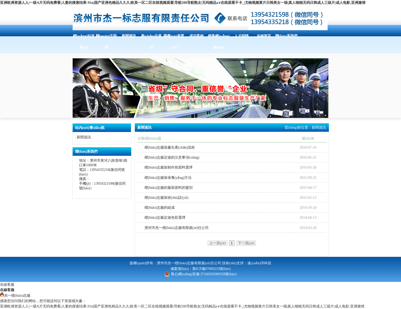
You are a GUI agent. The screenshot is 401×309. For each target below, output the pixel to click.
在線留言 (264, 36)
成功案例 (196, 36)
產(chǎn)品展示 (151, 41)
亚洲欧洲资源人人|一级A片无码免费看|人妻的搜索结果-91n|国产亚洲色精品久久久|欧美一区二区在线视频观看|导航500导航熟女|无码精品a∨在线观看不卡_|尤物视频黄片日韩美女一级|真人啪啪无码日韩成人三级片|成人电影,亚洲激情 (182, 3)
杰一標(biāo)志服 (15, 295)
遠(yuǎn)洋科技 (259, 263)
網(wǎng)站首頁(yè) (83, 41)
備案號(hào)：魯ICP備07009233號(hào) (201, 269)
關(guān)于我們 (106, 41)
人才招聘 (241, 36)
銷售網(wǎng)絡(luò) (218, 41)
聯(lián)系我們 (286, 36)
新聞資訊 (129, 36)
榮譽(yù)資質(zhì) (173, 41)
